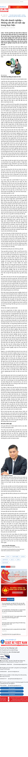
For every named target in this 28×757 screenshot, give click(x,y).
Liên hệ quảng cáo (11, 691)
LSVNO (18, 559)
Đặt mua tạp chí (12, 688)
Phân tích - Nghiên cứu (5, 15)
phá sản (23, 556)
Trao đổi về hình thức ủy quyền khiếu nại (11, 634)
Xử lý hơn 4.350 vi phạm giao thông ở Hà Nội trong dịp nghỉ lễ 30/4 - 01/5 (13, 623)
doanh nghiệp (15, 556)
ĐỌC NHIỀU (10, 599)
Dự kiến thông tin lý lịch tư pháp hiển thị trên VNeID (14, 629)
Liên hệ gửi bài (12, 694)
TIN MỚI (3, 599)
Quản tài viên (5, 562)
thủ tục (7, 556)
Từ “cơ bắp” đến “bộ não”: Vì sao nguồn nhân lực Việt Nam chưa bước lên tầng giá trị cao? (14, 617)
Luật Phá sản (5, 559)
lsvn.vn (12, 559)
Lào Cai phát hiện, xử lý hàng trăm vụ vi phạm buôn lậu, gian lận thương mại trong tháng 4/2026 (14, 610)
